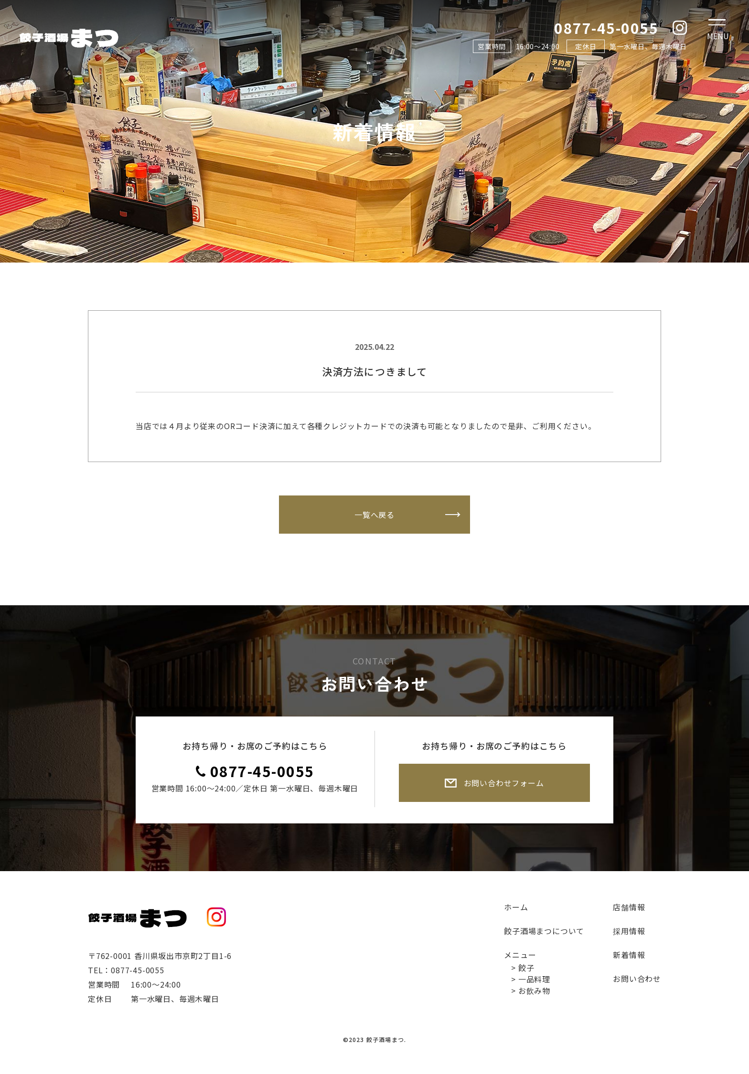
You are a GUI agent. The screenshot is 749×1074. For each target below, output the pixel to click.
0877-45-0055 (262, 770)
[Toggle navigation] (718, 31)
